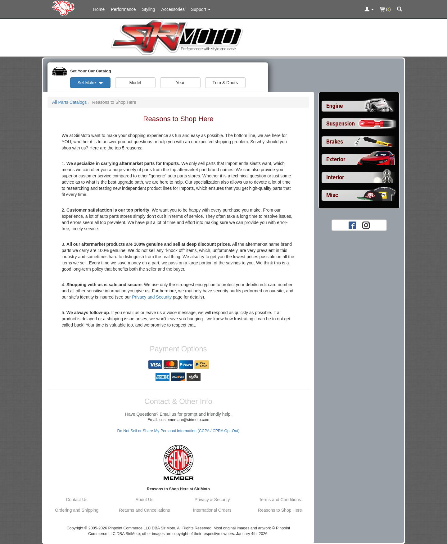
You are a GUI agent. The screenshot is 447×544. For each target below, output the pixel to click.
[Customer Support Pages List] (201, 9)
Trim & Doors (225, 82)
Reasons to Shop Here (280, 510)
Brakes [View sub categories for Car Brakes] (334, 142)
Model (135, 82)
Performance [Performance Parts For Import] (123, 9)
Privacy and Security (152, 297)
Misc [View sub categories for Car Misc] (332, 195)
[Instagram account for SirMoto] (366, 224)
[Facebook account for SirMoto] (352, 224)
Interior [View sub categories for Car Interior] (335, 177)
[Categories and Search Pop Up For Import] (399, 10)
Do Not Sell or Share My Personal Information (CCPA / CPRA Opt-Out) (178, 431)
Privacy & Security (212, 499)
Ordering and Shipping (76, 510)
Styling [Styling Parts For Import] (148, 9)
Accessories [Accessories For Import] (173, 9)
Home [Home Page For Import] (99, 9)
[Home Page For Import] (64, 8)
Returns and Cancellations (144, 510)
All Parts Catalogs (69, 102)
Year (180, 82)
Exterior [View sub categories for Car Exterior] (335, 159)
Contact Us (77, 499)
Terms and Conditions (280, 499)
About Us (145, 499)
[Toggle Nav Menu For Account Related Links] (369, 10)
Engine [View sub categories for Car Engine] (334, 106)
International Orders (212, 510)
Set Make (90, 82)
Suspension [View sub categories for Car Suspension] (340, 124)
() (385, 10)
